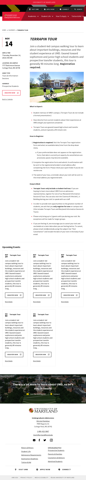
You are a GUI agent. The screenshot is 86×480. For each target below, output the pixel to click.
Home (4, 30)
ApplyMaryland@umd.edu (43, 435)
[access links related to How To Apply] (68, 16)
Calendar (11, 30)
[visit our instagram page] (51, 440)
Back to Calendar (7, 99)
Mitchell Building (43, 421)
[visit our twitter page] (44, 440)
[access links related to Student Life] (52, 16)
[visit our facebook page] (39, 440)
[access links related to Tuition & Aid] (83, 16)
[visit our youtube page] (34, 440)
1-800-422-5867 (43, 431)
